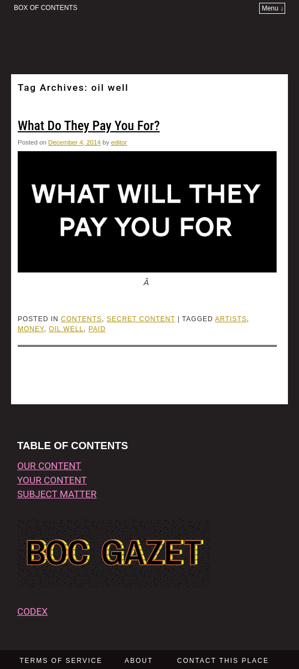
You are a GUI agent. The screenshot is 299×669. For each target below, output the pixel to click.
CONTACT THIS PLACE (223, 661)
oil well (66, 329)
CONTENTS (81, 319)
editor (119, 142)
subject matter (56, 494)
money (31, 329)
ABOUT (139, 661)
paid (97, 329)
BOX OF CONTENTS (46, 8)
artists (230, 319)
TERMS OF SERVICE (60, 661)
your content (52, 480)
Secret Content (141, 319)
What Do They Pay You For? (89, 125)
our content (49, 465)
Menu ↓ (272, 8)
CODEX (32, 611)
